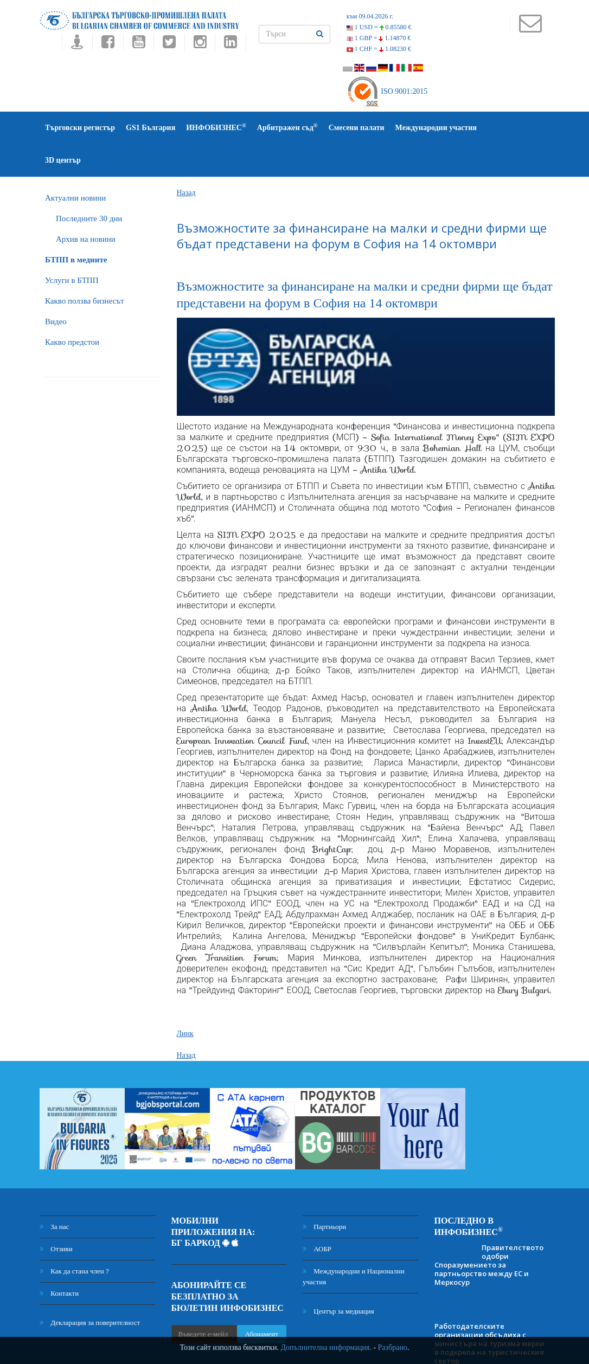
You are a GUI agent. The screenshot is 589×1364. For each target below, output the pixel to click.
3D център (505, 128)
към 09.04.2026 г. (370, 16)
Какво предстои (72, 309)
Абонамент (261, 1301)
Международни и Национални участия (354, 1243)
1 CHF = (379, 49)
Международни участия (436, 128)
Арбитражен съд (287, 127)
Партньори (324, 1194)
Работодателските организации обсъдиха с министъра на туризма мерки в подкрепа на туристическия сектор (489, 1311)
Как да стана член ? (74, 1238)
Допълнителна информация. (326, 1347)
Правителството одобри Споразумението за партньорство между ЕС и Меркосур (488, 1232)
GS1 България (150, 128)
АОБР (317, 1216)
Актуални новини (75, 165)
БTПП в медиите (76, 227)
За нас (54, 1194)
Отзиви (56, 1216)
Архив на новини (86, 206)
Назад (186, 160)
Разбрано (392, 1347)
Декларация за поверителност (90, 1290)
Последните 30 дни (89, 186)
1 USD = (379, 27)
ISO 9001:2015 (387, 91)
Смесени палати (357, 128)
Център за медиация (338, 1279)
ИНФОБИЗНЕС (216, 127)
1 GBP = (379, 38)
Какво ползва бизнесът (84, 268)
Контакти (59, 1261)
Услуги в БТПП (71, 247)
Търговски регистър (80, 128)
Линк (185, 1001)
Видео (56, 289)
